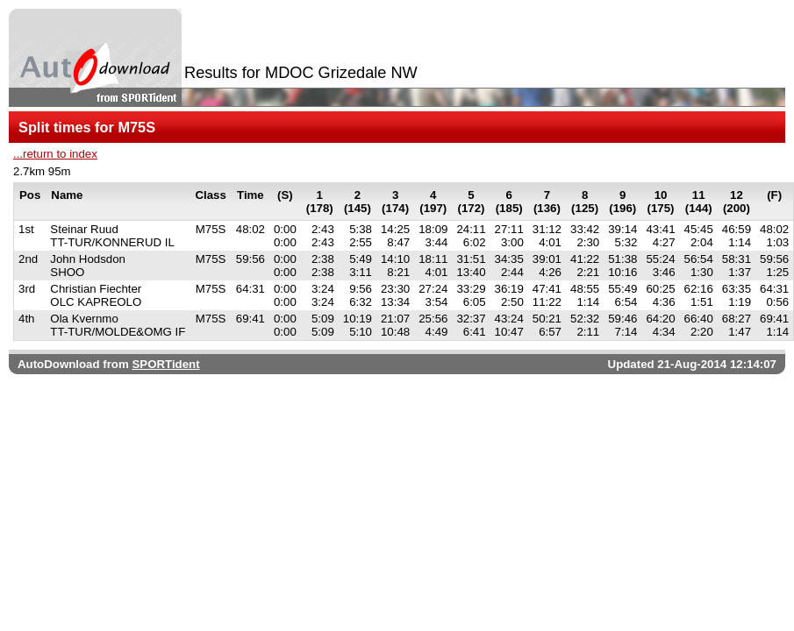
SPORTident (165, 364)
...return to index (55, 153)
